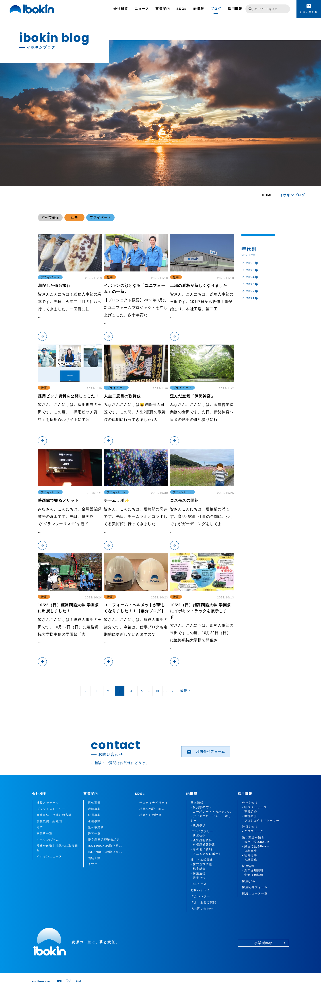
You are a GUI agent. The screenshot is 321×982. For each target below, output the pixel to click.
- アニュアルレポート (206, 853)
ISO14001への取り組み (105, 845)
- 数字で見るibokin (255, 842)
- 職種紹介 (249, 816)
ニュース (141, 8)
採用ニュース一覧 (255, 893)
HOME (267, 195)
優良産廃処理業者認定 (104, 839)
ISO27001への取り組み (105, 852)
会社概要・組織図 (49, 821)
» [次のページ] (173, 691)
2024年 (249, 277)
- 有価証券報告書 (203, 844)
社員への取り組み (152, 809)
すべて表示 (50, 217)
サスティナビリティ (153, 802)
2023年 (249, 284)
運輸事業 (94, 821)
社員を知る (250, 826)
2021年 (249, 298)
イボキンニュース (49, 856)
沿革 (40, 827)
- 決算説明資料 (201, 840)
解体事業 (94, 802)
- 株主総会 (198, 868)
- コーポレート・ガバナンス (211, 811)
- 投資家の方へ (201, 807)
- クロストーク (252, 831)
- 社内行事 (249, 855)
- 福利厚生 (249, 851)
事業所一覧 (45, 833)
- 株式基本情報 (201, 864)
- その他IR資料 (201, 849)
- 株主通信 (198, 873)
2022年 (249, 291)
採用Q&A (248, 881)
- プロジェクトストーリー (260, 820)
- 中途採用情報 (252, 875)
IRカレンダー (200, 896)
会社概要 (120, 8)
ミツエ (92, 864)
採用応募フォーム (255, 887)
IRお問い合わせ (202, 908)
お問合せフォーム (205, 751)
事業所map (270, 943)
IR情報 (198, 8)
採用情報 (235, 8)
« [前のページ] (85, 691)
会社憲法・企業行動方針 (54, 815)
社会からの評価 (150, 815)
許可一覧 (94, 833)
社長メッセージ (48, 802)
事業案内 (162, 8)
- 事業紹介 (249, 811)
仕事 (74, 217)
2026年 (249, 263)
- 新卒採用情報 (252, 870)
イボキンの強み (48, 839)
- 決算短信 (198, 835)
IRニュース (199, 883)
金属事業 (94, 815)
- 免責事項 (198, 825)
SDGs (181, 8)
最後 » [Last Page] (185, 690)
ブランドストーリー (51, 809)
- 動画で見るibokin (255, 846)
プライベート (100, 217)
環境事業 (94, 809)
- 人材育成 (249, 859)
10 (157, 691)
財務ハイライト (202, 890)
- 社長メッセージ (254, 807)
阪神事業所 (96, 827)
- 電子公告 (198, 877)
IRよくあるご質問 (203, 902)
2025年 (249, 270)
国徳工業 (94, 858)
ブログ (215, 8)
